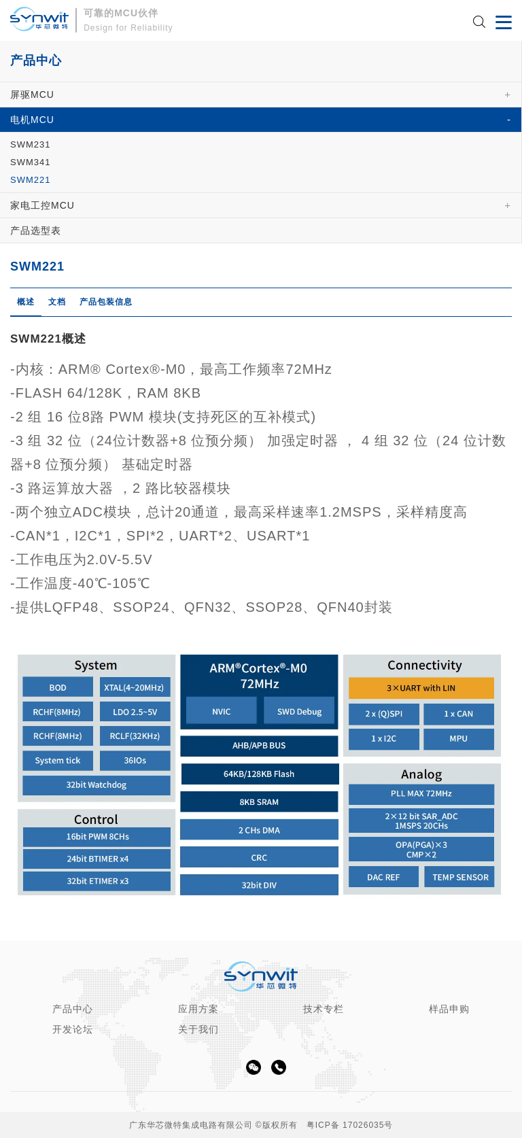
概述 (26, 302)
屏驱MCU (32, 94)
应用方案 (198, 1008)
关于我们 (198, 1029)
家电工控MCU (42, 205)
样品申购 (449, 1008)
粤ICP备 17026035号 (350, 1125)
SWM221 (30, 180)
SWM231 (30, 144)
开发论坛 (72, 1029)
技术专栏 (323, 1008)
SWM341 (30, 162)
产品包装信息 (106, 302)
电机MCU (32, 119)
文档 (57, 302)
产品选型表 (35, 230)
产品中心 (72, 1008)
